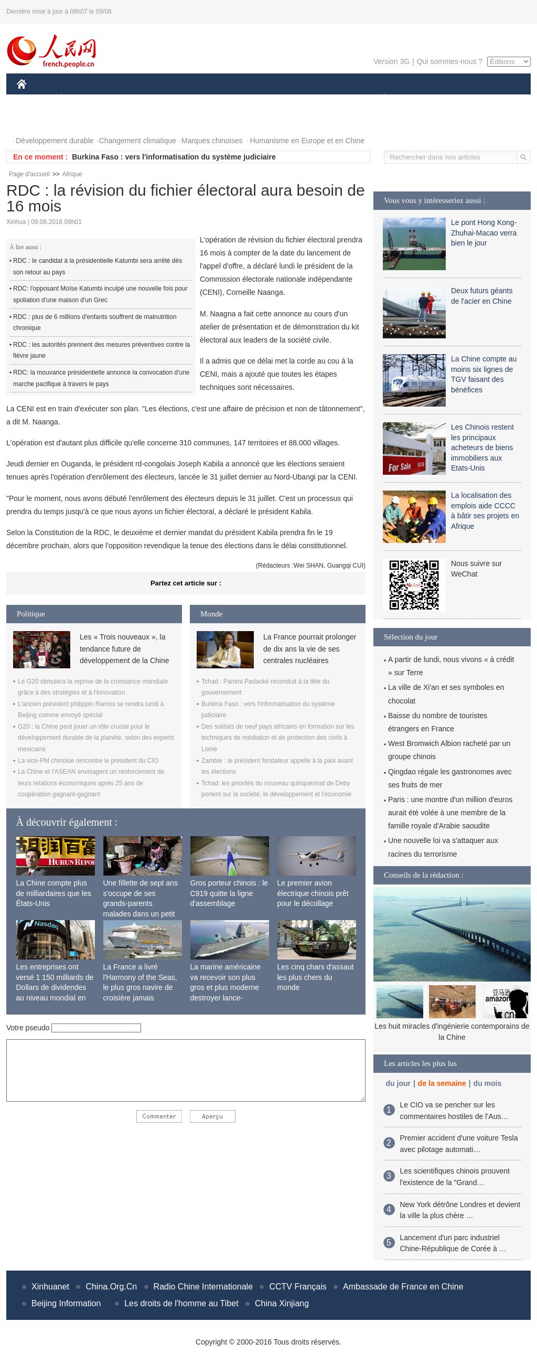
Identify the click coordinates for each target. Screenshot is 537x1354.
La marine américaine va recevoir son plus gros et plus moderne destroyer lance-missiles (225, 987)
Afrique (72, 174)
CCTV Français (297, 1286)
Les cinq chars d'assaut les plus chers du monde (315, 977)
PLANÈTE (379, 98)
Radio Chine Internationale (203, 1286)
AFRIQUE (172, 98)
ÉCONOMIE (80, 98)
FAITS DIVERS (322, 98)
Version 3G (391, 61)
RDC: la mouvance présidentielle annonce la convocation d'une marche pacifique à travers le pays (101, 378)
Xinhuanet (50, 1286)
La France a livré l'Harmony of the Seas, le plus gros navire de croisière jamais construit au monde (140, 987)
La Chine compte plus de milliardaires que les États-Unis (53, 893)
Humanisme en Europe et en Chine (307, 140)
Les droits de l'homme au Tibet (181, 1303)
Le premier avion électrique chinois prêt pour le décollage (313, 893)
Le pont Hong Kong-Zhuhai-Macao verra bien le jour (484, 232)
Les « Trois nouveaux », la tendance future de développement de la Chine (124, 649)
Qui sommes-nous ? (449, 61)
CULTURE (265, 98)
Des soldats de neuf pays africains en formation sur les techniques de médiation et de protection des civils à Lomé (277, 738)
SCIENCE (218, 98)
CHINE (35, 98)
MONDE (128, 98)
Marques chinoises (212, 140)
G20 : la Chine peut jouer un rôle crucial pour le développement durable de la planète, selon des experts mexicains (96, 738)
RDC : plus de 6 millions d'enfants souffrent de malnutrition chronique (95, 322)
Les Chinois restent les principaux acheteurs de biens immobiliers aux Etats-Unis (482, 447)
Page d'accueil (29, 174)
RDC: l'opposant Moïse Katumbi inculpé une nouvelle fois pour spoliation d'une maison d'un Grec (100, 294)
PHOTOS (38, 119)
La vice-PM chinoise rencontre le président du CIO (88, 760)
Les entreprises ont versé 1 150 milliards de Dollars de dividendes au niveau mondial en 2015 (55, 987)
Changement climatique (137, 140)
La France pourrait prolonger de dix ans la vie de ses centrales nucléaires (309, 649)
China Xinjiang (282, 1303)
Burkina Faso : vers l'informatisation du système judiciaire (173, 157)
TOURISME (465, 98)
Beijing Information (66, 1303)
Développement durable (55, 140)
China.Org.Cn (111, 1286)
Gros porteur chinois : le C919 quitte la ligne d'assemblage (229, 893)
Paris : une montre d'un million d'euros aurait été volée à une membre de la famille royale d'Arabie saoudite (450, 812)
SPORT (421, 98)
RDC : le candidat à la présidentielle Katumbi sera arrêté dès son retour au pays (97, 266)
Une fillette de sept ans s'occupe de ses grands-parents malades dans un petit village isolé (140, 903)
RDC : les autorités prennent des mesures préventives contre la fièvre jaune (101, 350)
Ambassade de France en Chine (403, 1286)
